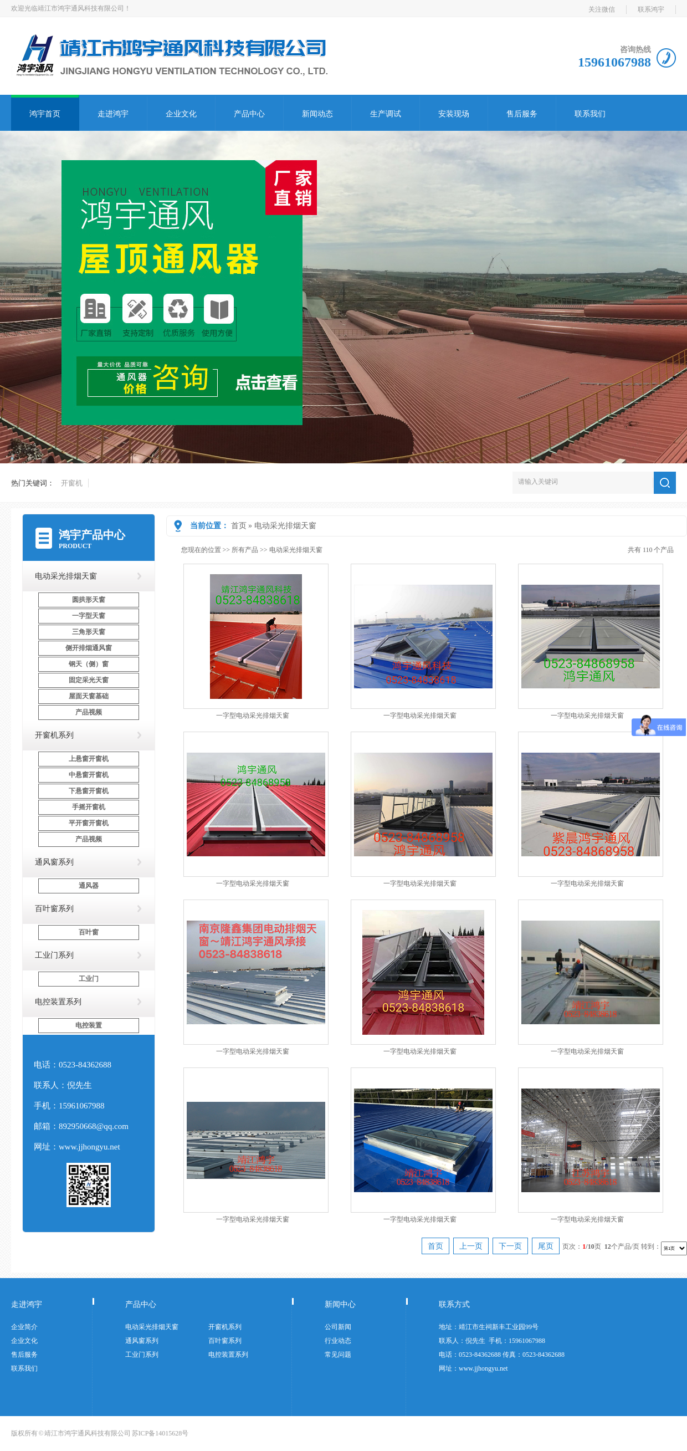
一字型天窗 (88, 616)
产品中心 (249, 114)
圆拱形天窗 (88, 600)
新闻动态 (317, 114)
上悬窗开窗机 (89, 759)
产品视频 (88, 712)
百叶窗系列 (54, 909)
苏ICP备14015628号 (160, 1433)
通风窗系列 (54, 862)
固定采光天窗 (89, 680)
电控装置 (88, 1025)
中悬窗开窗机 (89, 775)
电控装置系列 (58, 1002)
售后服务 (521, 114)
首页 (239, 526)
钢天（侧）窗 (89, 664)
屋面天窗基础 (89, 696)
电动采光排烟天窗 (285, 526)
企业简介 (24, 1327)
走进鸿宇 (113, 114)
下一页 (510, 1246)
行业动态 (338, 1341)
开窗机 (72, 483)
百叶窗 (89, 932)
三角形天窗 (88, 632)
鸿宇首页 (44, 114)
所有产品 (245, 550)
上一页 (471, 1246)
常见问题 (338, 1354)
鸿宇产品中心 (92, 535)
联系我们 (590, 114)
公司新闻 (338, 1327)
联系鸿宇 (651, 9)
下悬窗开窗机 (89, 791)
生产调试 (385, 114)
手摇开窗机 (88, 807)
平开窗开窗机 (89, 823)
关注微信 (601, 9)
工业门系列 (54, 955)
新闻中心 (340, 1304)
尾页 (545, 1246)
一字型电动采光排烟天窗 (252, 715)
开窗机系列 (54, 735)
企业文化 (181, 114)
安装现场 (453, 114)
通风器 (89, 886)
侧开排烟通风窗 (88, 648)
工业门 (89, 979)
